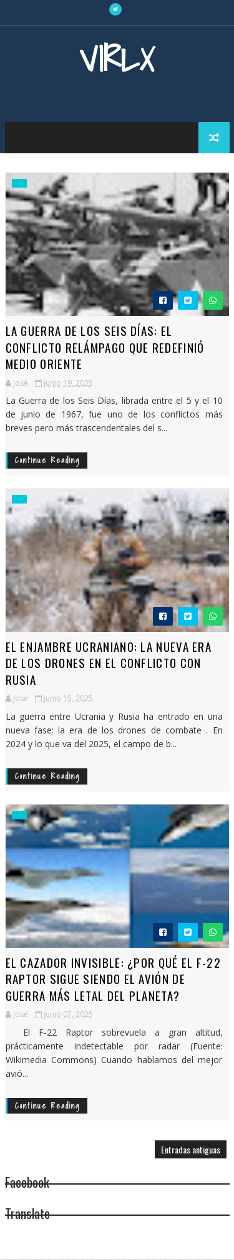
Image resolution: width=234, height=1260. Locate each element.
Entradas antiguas (190, 1150)
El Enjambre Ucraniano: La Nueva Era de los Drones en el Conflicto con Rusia (109, 662)
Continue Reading (47, 460)
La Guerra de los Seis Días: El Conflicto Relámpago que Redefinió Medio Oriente (105, 347)
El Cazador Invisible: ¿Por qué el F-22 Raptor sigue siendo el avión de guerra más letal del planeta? (113, 978)
